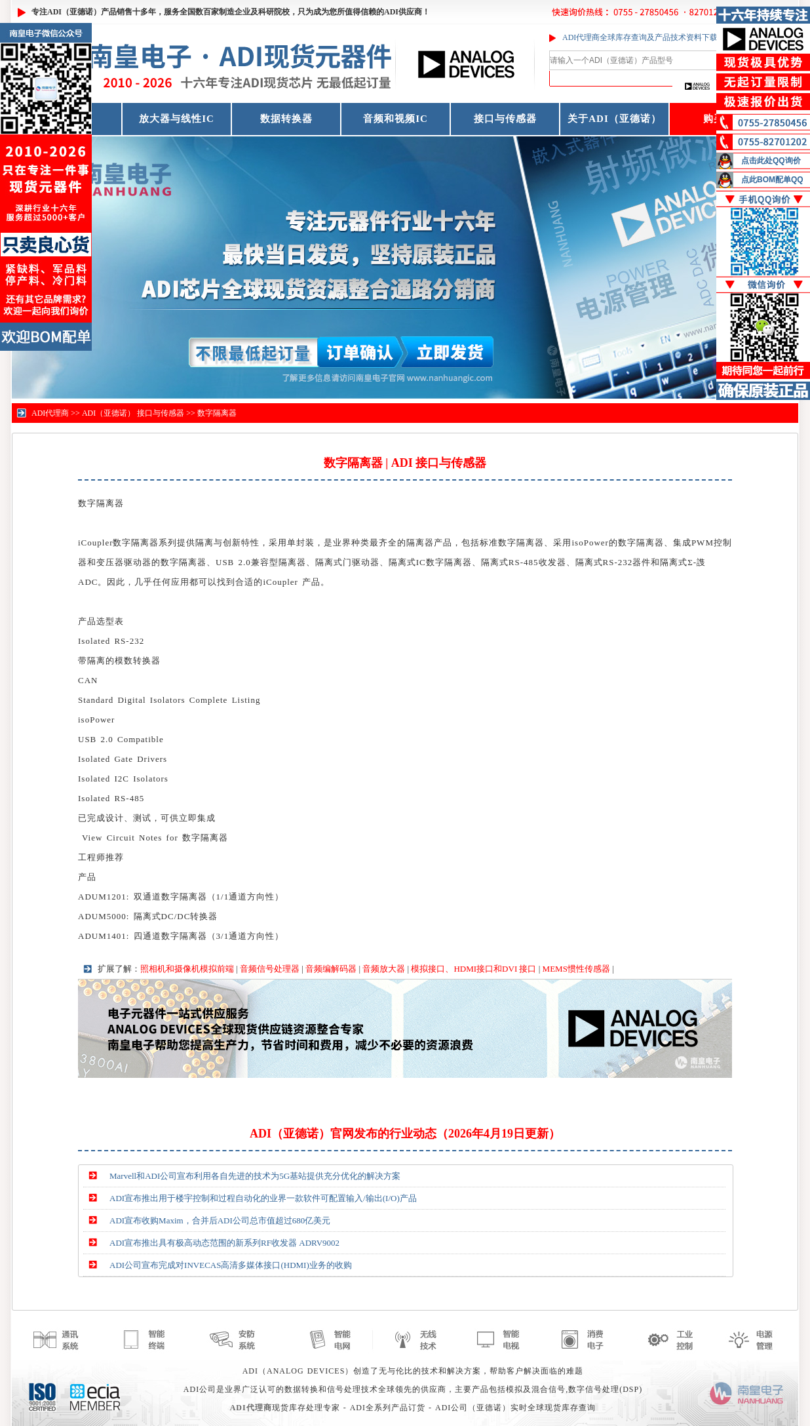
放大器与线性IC (176, 118)
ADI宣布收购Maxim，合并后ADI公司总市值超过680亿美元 (219, 1220)
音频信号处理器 (269, 969)
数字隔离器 (217, 413)
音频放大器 (383, 969)
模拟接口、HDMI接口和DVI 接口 (473, 969)
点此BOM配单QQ (772, 179)
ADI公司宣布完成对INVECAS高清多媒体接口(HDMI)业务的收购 (230, 1265)
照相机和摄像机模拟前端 (187, 969)
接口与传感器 (505, 118)
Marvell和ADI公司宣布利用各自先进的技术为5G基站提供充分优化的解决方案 (254, 1176)
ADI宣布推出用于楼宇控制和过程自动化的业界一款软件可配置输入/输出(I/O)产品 (263, 1198)
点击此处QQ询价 (771, 160)
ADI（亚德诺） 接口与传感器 (133, 413)
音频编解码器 (331, 969)
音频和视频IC (395, 118)
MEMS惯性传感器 (576, 969)
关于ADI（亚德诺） (614, 118)
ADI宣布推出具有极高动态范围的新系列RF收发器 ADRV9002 (224, 1243)
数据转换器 (286, 118)
